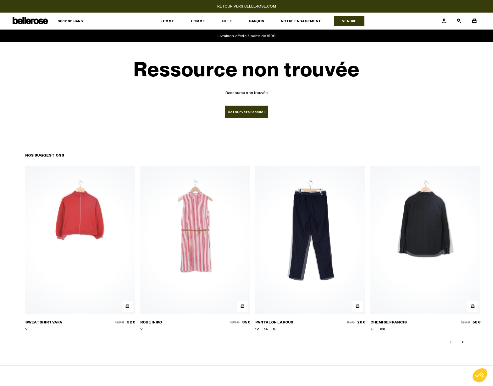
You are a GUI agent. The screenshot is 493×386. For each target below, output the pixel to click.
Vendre (349, 21)
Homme (198, 21)
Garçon (256, 21)
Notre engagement (301, 21)
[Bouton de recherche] (459, 21)
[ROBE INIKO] (195, 249)
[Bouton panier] (474, 21)
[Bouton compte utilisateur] (444, 21)
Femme (167, 21)
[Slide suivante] (463, 342)
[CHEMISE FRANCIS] (425, 249)
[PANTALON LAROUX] (310, 249)
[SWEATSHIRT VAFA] (80, 249)
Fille (227, 21)
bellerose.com (260, 6)
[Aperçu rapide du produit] (127, 306)
